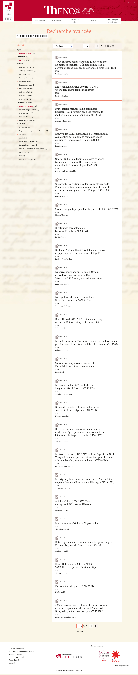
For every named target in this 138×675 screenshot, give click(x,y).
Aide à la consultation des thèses (21, 652)
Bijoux (21, 156)
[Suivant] (102, 46)
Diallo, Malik (23, 99)
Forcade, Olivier (24, 117)
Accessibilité (14, 661)
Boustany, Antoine (25, 85)
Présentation (40, 21)
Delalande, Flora (25, 96)
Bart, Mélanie (24, 74)
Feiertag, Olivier (24, 113)
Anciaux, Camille (25, 67)
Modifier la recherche (33, 36)
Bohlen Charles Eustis (27, 159)
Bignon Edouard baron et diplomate (31, 149)
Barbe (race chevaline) (27, 142)
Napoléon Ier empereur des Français (32, 131)
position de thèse (25, 53)
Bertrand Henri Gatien (27, 145)
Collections (56, 21)
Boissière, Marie (25, 82)
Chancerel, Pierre (25, 89)
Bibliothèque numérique (113, 21)
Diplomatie (23, 127)
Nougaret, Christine (26, 106)
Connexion (131, 2)
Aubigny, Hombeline (26, 71)
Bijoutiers (22, 152)
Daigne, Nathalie (25, 92)
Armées (22, 134)
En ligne (22, 60)
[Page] (86, 46)
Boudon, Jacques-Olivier (27, 110)
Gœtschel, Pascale (25, 120)
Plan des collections (17, 649)
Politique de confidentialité (19, 658)
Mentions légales (15, 655)
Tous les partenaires (122, 666)
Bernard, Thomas (25, 78)
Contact (93, 21)
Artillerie (22, 138)
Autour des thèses (75, 21)
